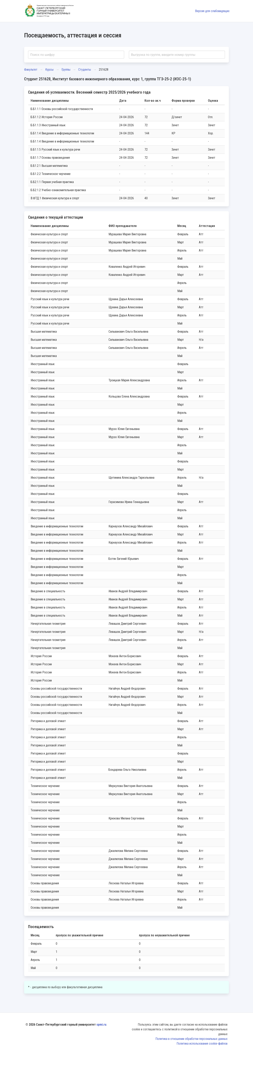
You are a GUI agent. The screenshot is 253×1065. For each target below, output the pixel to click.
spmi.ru (101, 1024)
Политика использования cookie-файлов (202, 1043)
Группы (65, 69)
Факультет (30, 69)
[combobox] (76, 55)
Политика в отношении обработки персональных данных (191, 1039)
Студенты (84, 69)
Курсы (49, 69)
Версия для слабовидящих (212, 11)
